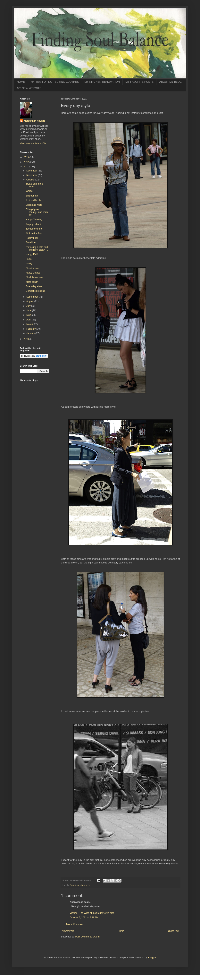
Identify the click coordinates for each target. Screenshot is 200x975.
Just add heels (33, 200)
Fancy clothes (33, 272)
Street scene (32, 268)
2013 (26, 157)
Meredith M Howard (35, 120)
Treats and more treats (34, 185)
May (28, 315)
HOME (21, 81)
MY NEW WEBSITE (29, 88)
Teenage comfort (34, 228)
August (30, 301)
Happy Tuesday (34, 219)
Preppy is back (33, 224)
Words (29, 191)
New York (74, 885)
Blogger (152, 957)
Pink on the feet (34, 233)
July (28, 306)
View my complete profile (33, 143)
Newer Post (68, 931)
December (32, 170)
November (32, 175)
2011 (26, 166)
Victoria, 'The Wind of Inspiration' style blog (92, 913)
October (30, 179)
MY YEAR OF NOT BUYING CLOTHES (55, 81)
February (31, 328)
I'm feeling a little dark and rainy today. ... (37, 248)
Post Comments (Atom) (87, 936)
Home (121, 931)
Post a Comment (74, 924)
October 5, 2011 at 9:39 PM (84, 917)
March (30, 324)
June (29, 310)
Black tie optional (35, 277)
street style (85, 885)
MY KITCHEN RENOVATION (102, 81)
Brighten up (32, 195)
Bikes (28, 259)
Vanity (29, 263)
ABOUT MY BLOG (170, 81)
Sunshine (31, 242)
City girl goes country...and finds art (37, 212)
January (30, 333)
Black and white (34, 205)
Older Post (173, 931)
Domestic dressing (35, 291)
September (32, 296)
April (29, 319)
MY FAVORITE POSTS (139, 81)
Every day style (34, 286)
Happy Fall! (32, 254)
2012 (26, 162)
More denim (32, 282)
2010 (26, 339)
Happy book (32, 238)
